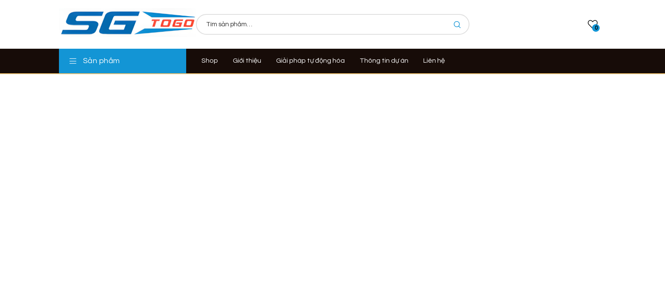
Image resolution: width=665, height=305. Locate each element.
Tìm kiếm (456, 24)
